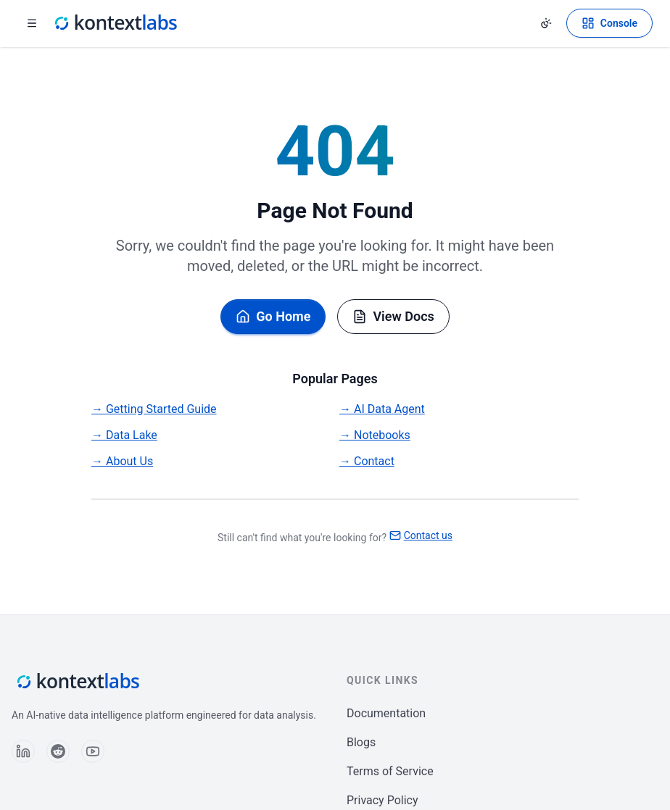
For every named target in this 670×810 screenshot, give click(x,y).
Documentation (386, 713)
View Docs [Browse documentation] (393, 316)
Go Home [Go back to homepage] (273, 316)
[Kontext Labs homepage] (114, 23)
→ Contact (366, 461)
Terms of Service (390, 771)
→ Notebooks (374, 435)
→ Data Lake (124, 435)
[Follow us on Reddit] (58, 751)
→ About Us (122, 461)
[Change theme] (546, 23)
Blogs (361, 742)
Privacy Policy (382, 800)
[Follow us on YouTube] (92, 751)
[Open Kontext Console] (609, 23)
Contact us (420, 535)
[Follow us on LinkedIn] (23, 751)
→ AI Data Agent (382, 409)
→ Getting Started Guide (154, 409)
